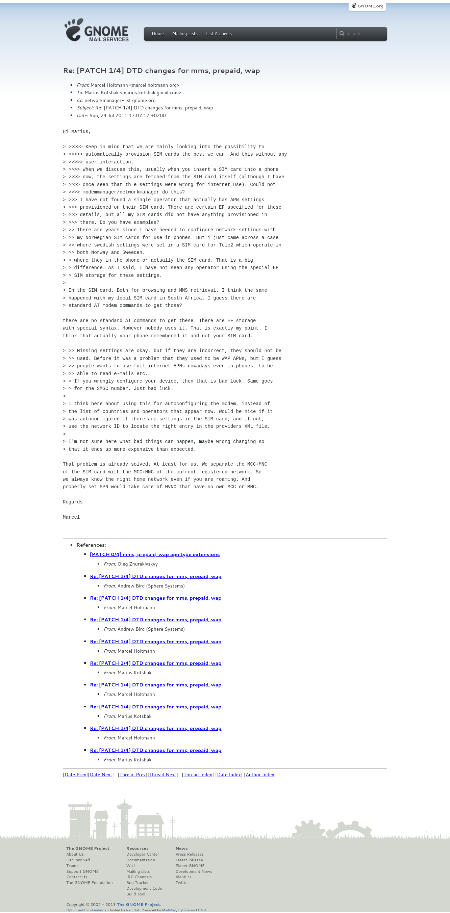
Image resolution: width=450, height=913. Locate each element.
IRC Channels (139, 877)
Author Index (260, 774)
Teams (72, 865)
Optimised (74, 909)
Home (158, 33)
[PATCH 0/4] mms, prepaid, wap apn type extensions (155, 554)
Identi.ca (183, 877)
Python (184, 909)
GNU (202, 909)
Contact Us (76, 877)
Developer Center (142, 854)
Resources (137, 848)
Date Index (229, 774)
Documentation (140, 860)
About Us (75, 854)
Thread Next (162, 774)
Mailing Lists (185, 33)
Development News (193, 871)
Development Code (144, 888)
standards (98, 909)
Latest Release (189, 860)
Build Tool (135, 894)
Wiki (130, 865)
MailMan (169, 909)
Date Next (101, 774)
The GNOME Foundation (89, 882)
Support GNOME (82, 871)
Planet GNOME (189, 865)
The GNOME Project (87, 848)
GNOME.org (370, 6)
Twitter (182, 882)
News (181, 848)
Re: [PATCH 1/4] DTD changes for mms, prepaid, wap (155, 576)
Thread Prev (133, 774)
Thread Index (198, 774)
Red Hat (133, 909)
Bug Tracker (137, 882)
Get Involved (78, 860)
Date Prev (75, 774)
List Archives (219, 33)
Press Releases (189, 854)
